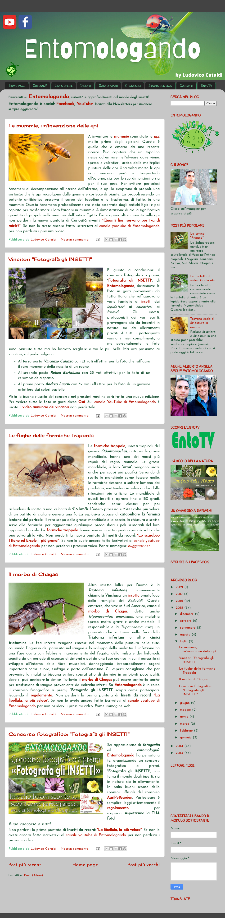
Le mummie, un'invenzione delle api (53, 126)
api (156, 137)
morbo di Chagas (108, 611)
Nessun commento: (75, 239)
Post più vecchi (143, 865)
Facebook (65, 104)
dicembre (187, 614)
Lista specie (64, 85)
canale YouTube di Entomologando (125, 402)
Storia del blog (160, 85)
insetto (134, 596)
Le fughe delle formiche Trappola (51, 435)
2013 (180, 753)
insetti (146, 302)
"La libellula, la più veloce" (119, 830)
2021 (180, 587)
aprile (184, 717)
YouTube (85, 104)
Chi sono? (40, 85)
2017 (180, 594)
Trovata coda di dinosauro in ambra (202, 323)
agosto (186, 634)
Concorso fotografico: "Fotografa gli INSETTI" (69, 734)
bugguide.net (139, 546)
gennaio (186, 737)
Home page (17, 85)
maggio (186, 710)
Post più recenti (25, 865)
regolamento (118, 808)
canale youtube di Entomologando (129, 226)
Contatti (186, 85)
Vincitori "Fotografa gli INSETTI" (50, 259)
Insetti (85, 85)
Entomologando (128, 685)
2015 (180, 608)
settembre (188, 628)
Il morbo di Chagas (33, 574)
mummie (122, 137)
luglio (184, 641)
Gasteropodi (108, 85)
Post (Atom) (33, 875)
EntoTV (206, 85)
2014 (180, 746)
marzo (185, 724)
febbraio (187, 731)
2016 (180, 601)
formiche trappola (109, 446)
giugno (185, 703)
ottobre (186, 621)
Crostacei (133, 85)
